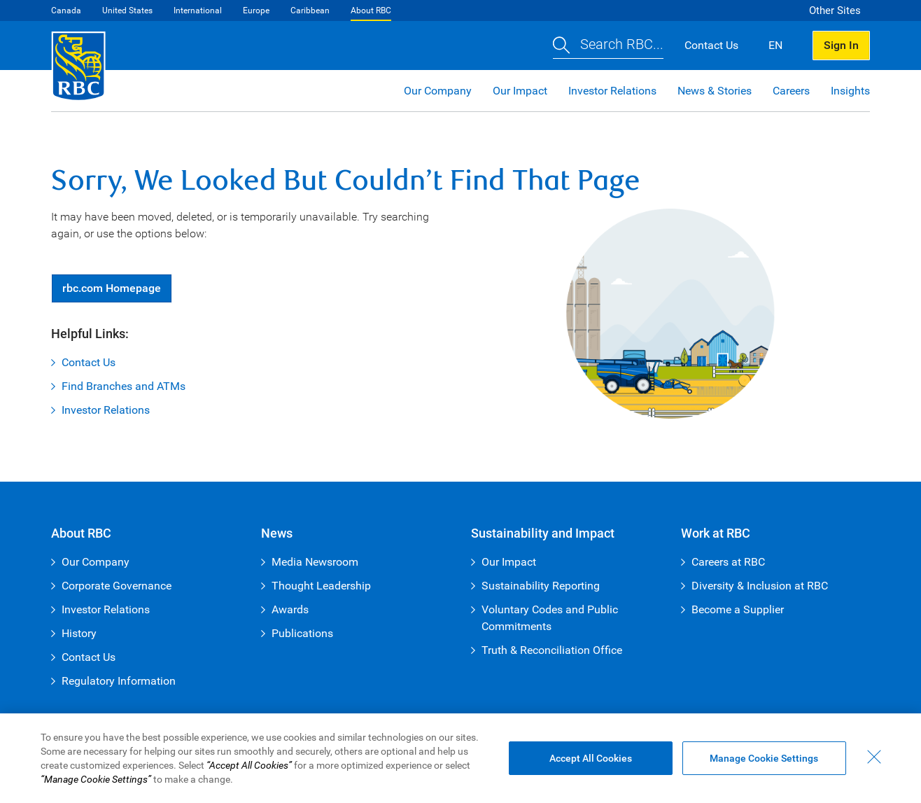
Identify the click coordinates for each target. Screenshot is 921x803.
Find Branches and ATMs (123, 386)
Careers (791, 90)
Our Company (438, 90)
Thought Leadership (321, 585)
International (198, 10)
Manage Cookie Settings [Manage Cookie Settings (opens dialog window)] (764, 758)
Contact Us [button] (711, 45)
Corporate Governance (116, 585)
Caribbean (310, 10)
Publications (302, 633)
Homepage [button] (111, 288)
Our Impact (520, 90)
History (79, 633)
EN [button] (775, 45)
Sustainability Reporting (540, 585)
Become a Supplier (737, 609)
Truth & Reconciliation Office (551, 650)
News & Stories (714, 90)
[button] (608, 46)
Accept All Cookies (590, 758)
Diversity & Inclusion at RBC (759, 585)
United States (127, 10)
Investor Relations (612, 90)
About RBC (371, 10)
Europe (256, 10)
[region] (460, 758)
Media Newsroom (315, 561)
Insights (850, 90)
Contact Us (88, 362)
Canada (66, 10)
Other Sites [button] (835, 10)
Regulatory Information (119, 680)
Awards (290, 609)
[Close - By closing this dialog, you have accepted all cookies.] (874, 757)
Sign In (841, 45)
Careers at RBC (728, 561)
